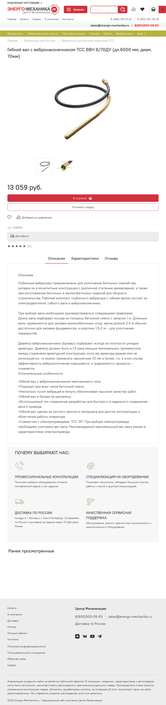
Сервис (36, 19)
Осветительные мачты (43, 33)
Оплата (11, 627)
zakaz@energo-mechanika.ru (130, 617)
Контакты (68, 19)
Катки (107, 33)
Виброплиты (124, 33)
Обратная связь (16, 659)
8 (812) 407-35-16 (148, 19)
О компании (52, 19)
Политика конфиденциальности (26, 646)
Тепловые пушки (74, 33)
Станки (94, 33)
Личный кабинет (17, 633)
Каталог (75, 9)
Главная (11, 19)
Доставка (12, 620)
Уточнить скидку (83, 207)
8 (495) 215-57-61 (121, 19)
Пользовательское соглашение (26, 652)
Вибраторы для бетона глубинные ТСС (88, 40)
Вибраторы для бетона (39, 40)
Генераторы (15, 33)
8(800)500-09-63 (88, 617)
